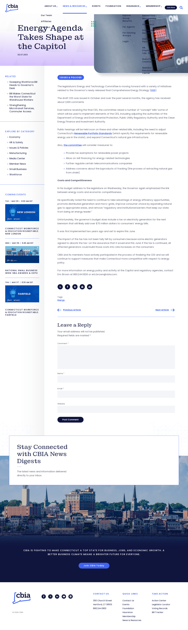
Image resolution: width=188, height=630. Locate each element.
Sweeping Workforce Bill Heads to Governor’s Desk (23, 85)
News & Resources (78, 6)
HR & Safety (16, 142)
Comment (63, 344)
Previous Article (72, 310)
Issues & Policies (18, 147)
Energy (61, 300)
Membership (151, 6)
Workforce (15, 174)
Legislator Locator (161, 604)
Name (60, 374)
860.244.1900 (99, 608)
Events (99, 6)
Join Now (170, 6)
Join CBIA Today (94, 565)
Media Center (17, 158)
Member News (17, 163)
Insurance (132, 6)
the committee (73, 145)
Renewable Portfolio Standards (93, 133)
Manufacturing (18, 153)
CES (153, 90)
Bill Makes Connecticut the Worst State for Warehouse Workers (22, 96)
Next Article (162, 310)
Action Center (159, 600)
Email (60, 389)
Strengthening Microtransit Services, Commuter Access (21, 108)
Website (61, 404)
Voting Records (160, 608)
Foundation (115, 6)
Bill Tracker (157, 612)
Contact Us (128, 600)
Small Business (18, 169)
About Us (56, 6)
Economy (14, 137)
